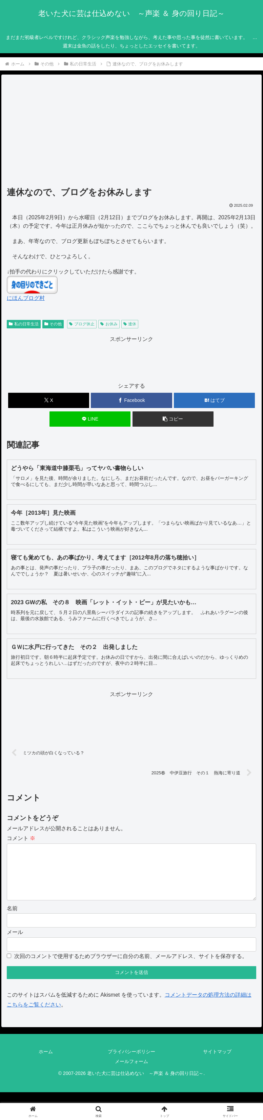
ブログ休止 (82, 324)
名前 (12, 919)
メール (15, 943)
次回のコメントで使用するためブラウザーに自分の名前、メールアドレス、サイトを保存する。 (130, 967)
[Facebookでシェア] (131, 400)
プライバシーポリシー (131, 1062)
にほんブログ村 (26, 298)
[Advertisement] (131, 132)
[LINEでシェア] (89, 419)
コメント (21, 838)
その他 (53, 324)
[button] (173, 419)
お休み (109, 324)
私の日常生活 (24, 324)
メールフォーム (131, 1072)
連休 (130, 324)
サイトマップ (217, 1062)
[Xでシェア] (48, 400)
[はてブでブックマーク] (214, 400)
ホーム (46, 1062)
